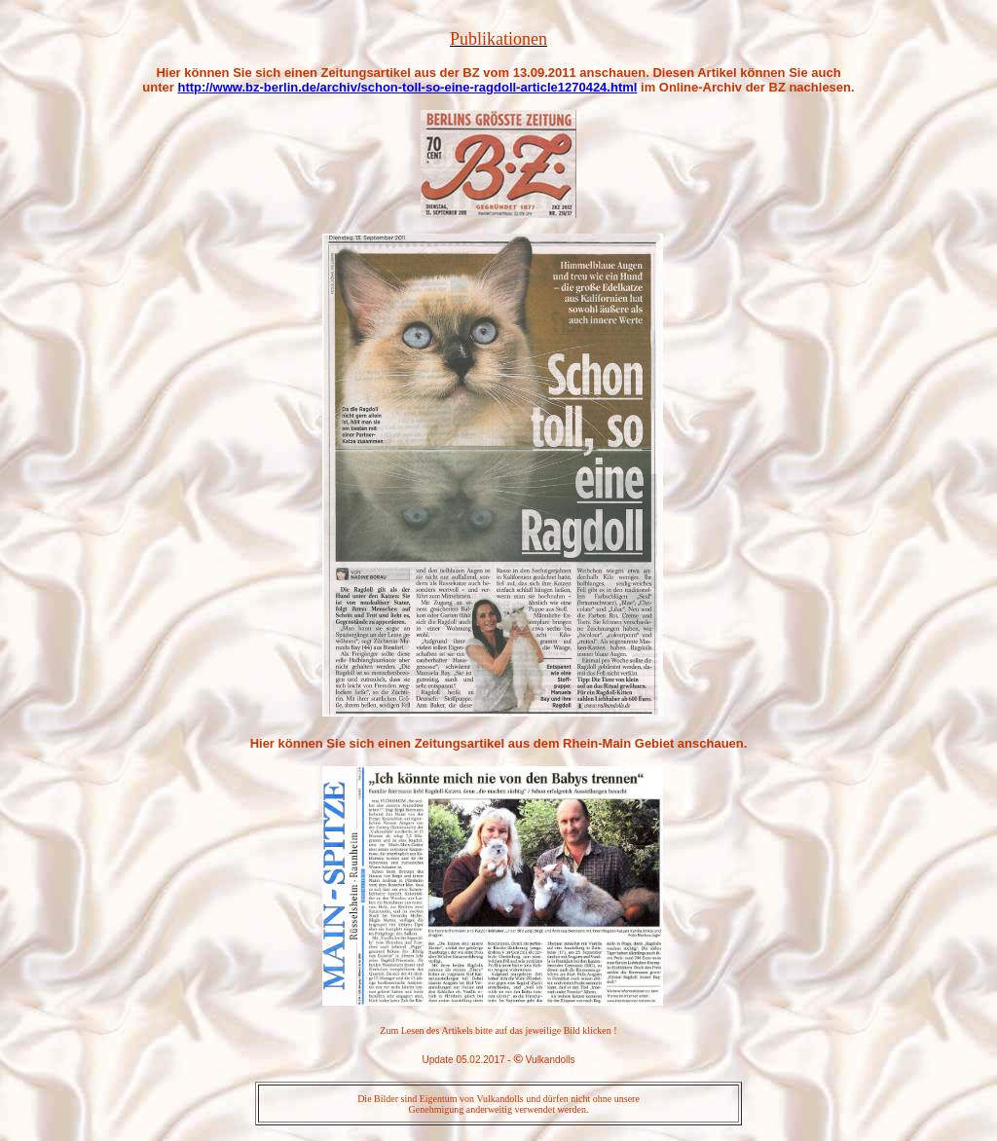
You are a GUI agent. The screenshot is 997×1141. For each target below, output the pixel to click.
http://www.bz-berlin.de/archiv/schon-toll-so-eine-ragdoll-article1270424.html (407, 87)
